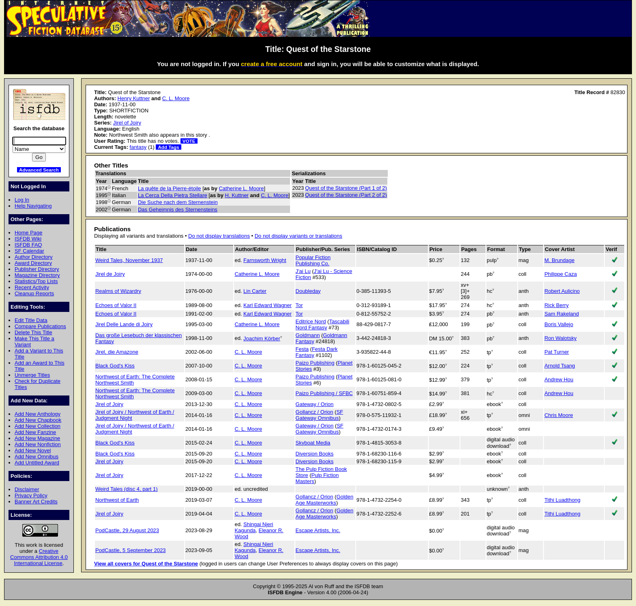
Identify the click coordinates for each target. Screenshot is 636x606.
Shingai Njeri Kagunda (253, 527)
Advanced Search (39, 169)
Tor (299, 305)
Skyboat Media (313, 443)
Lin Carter (254, 291)
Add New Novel (33, 450)
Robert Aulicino (562, 291)
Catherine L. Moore (241, 188)
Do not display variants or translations (298, 236)
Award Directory (33, 263)
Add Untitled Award (37, 463)
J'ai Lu (303, 271)
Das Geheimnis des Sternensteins (177, 209)
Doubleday (308, 291)
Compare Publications (40, 326)
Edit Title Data (31, 320)
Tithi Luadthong (562, 500)
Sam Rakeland (561, 314)
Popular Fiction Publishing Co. (313, 260)
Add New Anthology (37, 414)
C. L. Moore (176, 98)
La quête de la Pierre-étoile (169, 188)
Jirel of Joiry (127, 123)
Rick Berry (556, 305)
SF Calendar (29, 251)
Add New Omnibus (36, 456)
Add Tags (168, 147)
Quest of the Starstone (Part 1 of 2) (346, 188)
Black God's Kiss (115, 366)
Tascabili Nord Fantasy (322, 324)
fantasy (138, 147)
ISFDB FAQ (28, 245)
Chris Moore (558, 415)
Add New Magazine (37, 438)
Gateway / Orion (315, 404)
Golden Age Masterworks (325, 500)
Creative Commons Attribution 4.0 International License (39, 557)
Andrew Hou (558, 379)
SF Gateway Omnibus (319, 415)
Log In (22, 200)
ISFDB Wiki (28, 239)
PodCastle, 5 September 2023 (130, 550)
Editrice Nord (311, 321)
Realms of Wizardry (118, 291)
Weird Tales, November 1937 (129, 260)
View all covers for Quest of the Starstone (146, 564)
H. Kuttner (237, 195)
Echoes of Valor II (115, 305)
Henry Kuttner (134, 98)
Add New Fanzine (35, 432)
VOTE (189, 141)
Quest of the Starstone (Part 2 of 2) (346, 195)
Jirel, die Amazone (116, 352)
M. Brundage (559, 260)
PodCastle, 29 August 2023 (127, 530)
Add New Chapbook (38, 420)
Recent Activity (32, 287)
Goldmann (308, 335)
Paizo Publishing (315, 363)
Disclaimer (27, 489)
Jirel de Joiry (110, 274)
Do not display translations (219, 236)
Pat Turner (556, 352)
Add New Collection (37, 426)
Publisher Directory (37, 269)
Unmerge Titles (32, 375)
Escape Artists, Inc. (318, 530)
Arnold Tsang (559, 366)
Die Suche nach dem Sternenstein (178, 202)
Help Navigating (33, 206)
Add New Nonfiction (38, 444)
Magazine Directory (37, 275)
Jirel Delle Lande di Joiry (124, 324)
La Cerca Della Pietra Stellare (172, 195)
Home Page (28, 233)
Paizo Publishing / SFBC (324, 393)
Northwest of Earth (117, 500)
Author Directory (34, 257)
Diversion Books (315, 454)
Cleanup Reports (34, 293)
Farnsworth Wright (264, 260)
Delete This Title (33, 332)
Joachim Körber (261, 338)
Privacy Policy (31, 495)
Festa (302, 349)
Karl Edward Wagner (267, 305)
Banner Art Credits (36, 502)
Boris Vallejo (558, 324)
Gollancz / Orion (314, 412)
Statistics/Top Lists (36, 281)
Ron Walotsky (560, 338)
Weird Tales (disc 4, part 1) (126, 489)
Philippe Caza (560, 274)
